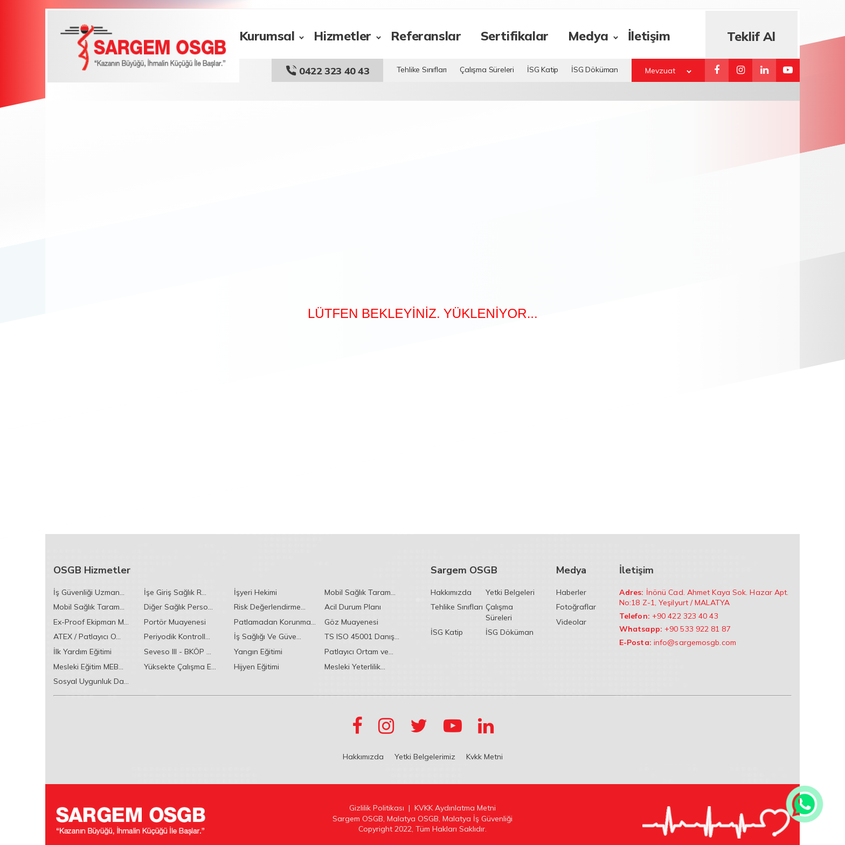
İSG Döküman (594, 68)
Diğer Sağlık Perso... (178, 607)
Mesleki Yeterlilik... (354, 666)
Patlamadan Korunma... (275, 622)
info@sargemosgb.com (695, 642)
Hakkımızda (451, 592)
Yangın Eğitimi (258, 651)
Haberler (571, 592)
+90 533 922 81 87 (697, 629)
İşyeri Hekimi (255, 592)
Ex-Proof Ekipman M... (91, 622)
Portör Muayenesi (175, 622)
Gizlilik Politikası (376, 808)
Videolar (571, 622)
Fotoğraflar (576, 607)
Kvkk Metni (484, 756)
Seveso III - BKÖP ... (177, 651)
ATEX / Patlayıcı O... (87, 636)
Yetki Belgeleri (510, 592)
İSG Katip (542, 68)
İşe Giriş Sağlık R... (175, 592)
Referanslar (425, 34)
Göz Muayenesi (351, 622)
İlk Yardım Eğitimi (82, 651)
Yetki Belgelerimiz (424, 756)
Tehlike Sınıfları (422, 68)
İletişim (648, 34)
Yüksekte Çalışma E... (180, 666)
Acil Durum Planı (352, 607)
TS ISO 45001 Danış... (361, 636)
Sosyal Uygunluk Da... (91, 681)
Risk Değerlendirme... (270, 607)
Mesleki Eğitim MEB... (88, 666)
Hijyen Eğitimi (256, 666)
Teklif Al (752, 35)
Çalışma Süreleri (487, 68)
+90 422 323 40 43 (685, 616)
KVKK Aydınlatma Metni (455, 808)
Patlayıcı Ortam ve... (358, 651)
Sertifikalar (514, 34)
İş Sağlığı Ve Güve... (267, 636)
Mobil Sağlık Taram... (360, 592)
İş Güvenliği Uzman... (88, 592)
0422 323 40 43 (327, 69)
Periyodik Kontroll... (177, 636)
